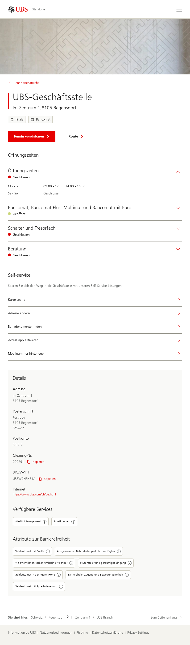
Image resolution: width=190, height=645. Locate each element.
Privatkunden (64, 522)
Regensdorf (57, 617)
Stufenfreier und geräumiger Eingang (106, 563)
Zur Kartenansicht (23, 83)
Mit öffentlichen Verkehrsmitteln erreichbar (44, 563)
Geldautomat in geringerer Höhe (38, 575)
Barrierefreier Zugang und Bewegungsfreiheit (98, 575)
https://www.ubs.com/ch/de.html (34, 494)
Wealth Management (30, 522)
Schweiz (36, 617)
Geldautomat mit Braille (32, 551)
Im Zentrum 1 (81, 617)
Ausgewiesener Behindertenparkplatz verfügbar (89, 551)
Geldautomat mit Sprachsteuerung (39, 587)
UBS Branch (105, 617)
